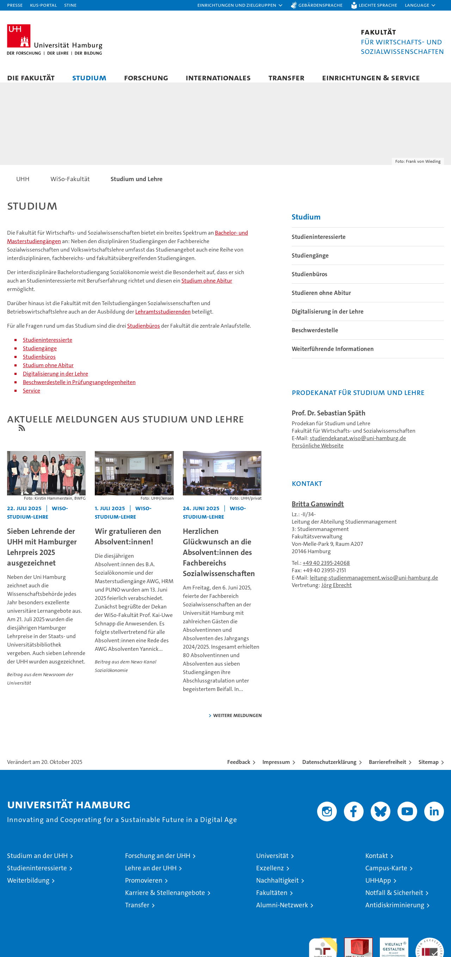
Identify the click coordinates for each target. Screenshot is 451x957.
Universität (272, 862)
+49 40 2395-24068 (326, 570)
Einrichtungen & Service (371, 77)
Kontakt (376, 862)
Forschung (146, 77)
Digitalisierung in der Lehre (55, 380)
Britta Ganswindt (318, 510)
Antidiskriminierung (394, 912)
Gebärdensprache (320, 4)
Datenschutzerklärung (329, 769)
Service (31, 397)
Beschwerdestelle (315, 337)
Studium (89, 77)
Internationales (218, 77)
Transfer (286, 77)
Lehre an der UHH (151, 875)
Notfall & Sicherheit (394, 899)
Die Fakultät (31, 77)
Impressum (276, 769)
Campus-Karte (386, 875)
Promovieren (143, 887)
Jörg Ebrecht (336, 592)
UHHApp (378, 887)
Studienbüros (143, 332)
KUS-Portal (43, 4)
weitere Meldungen (237, 722)
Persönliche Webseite (318, 452)
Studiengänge (40, 355)
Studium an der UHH (37, 862)
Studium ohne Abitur (206, 287)
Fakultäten (272, 899)
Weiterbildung (28, 887)
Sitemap (429, 769)
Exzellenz (270, 875)
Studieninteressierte (47, 346)
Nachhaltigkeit (277, 887)
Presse (15, 4)
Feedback (238, 769)
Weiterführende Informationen (333, 356)
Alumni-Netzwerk (282, 912)
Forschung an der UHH (157, 862)
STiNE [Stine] (70, 4)
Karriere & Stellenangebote (165, 899)
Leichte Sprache (378, 4)
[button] (240, 5)
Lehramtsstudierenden (163, 318)
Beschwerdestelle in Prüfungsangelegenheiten (79, 389)
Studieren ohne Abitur (321, 300)
